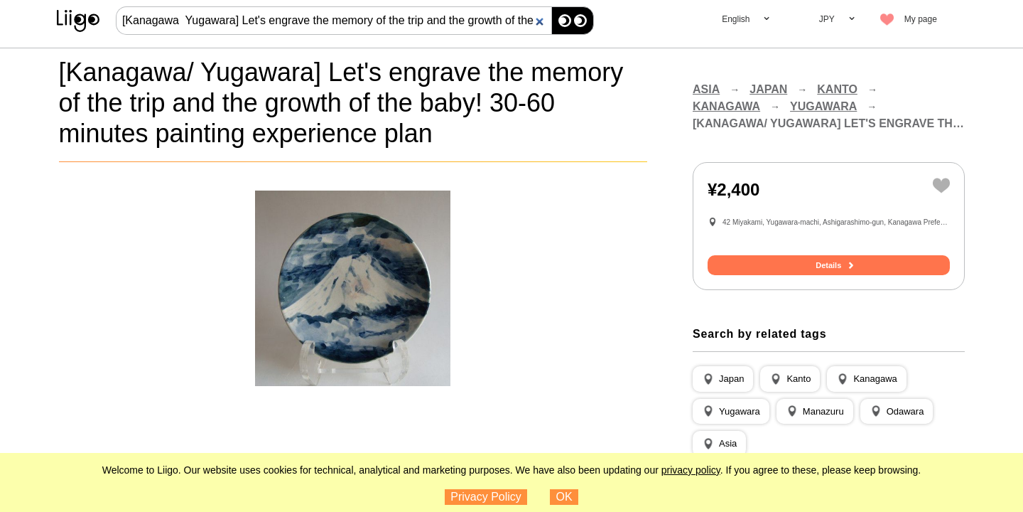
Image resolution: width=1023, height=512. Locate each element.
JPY (827, 19)
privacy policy (690, 470)
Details (828, 265)
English (735, 19)
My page (920, 19)
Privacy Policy (485, 497)
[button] (723, 379)
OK (564, 497)
